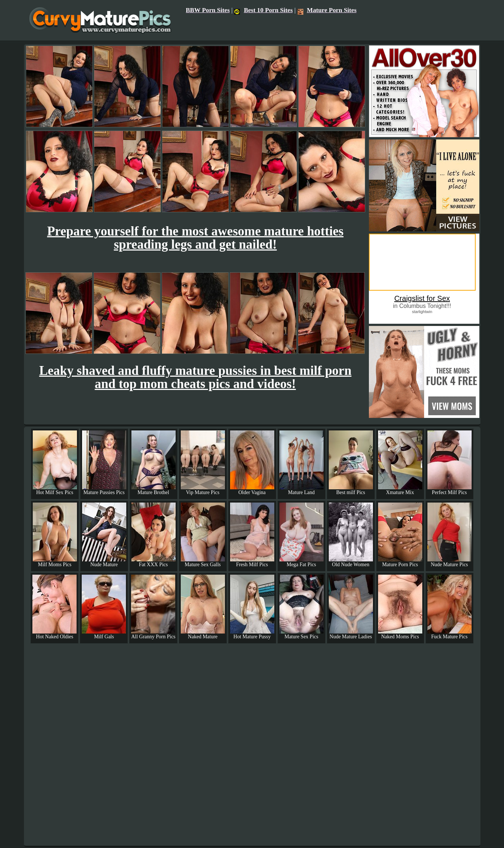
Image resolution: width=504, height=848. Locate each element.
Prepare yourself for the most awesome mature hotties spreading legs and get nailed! (195, 238)
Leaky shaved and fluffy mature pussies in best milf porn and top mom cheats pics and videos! (195, 377)
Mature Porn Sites (327, 10)
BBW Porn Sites (208, 10)
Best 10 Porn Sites (263, 10)
